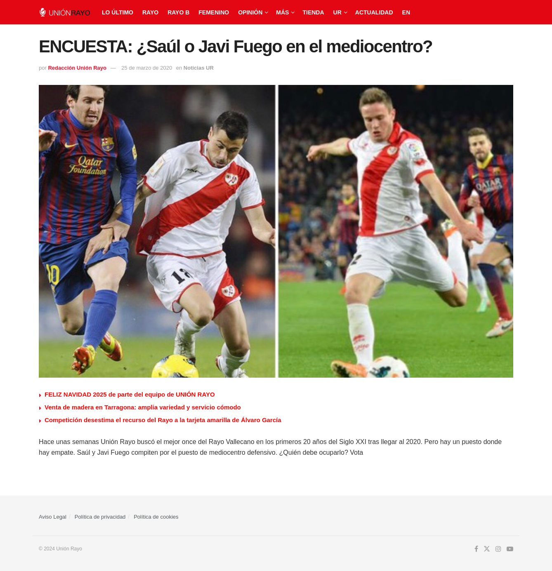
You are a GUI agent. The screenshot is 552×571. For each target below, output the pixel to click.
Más (282, 12)
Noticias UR (199, 68)
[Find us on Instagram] (498, 549)
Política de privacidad (100, 517)
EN (406, 12)
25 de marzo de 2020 (146, 68)
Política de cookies (156, 517)
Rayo (150, 12)
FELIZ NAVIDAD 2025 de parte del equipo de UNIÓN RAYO (130, 394)
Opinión (250, 12)
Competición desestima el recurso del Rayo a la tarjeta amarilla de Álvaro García (163, 419)
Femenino (213, 12)
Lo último (117, 12)
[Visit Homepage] (64, 12)
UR (337, 12)
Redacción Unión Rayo (77, 68)
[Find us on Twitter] (487, 549)
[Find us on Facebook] (476, 549)
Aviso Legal (52, 517)
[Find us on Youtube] (510, 549)
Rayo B (178, 12)
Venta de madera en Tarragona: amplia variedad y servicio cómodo (143, 407)
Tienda (313, 12)
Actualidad (374, 12)
